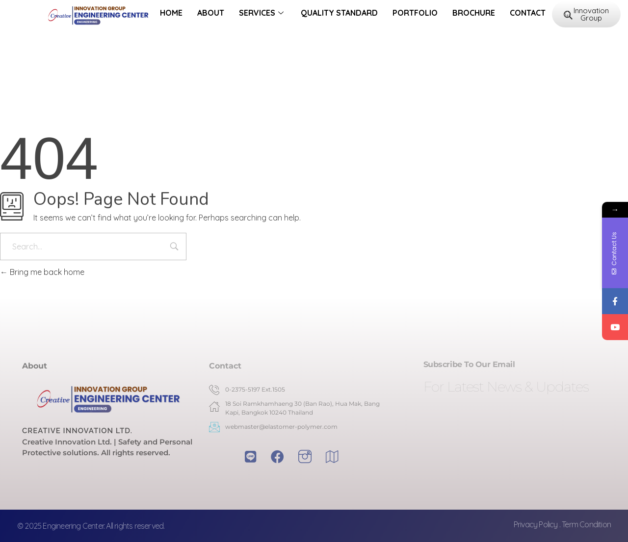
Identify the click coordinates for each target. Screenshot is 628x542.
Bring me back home (42, 272)
